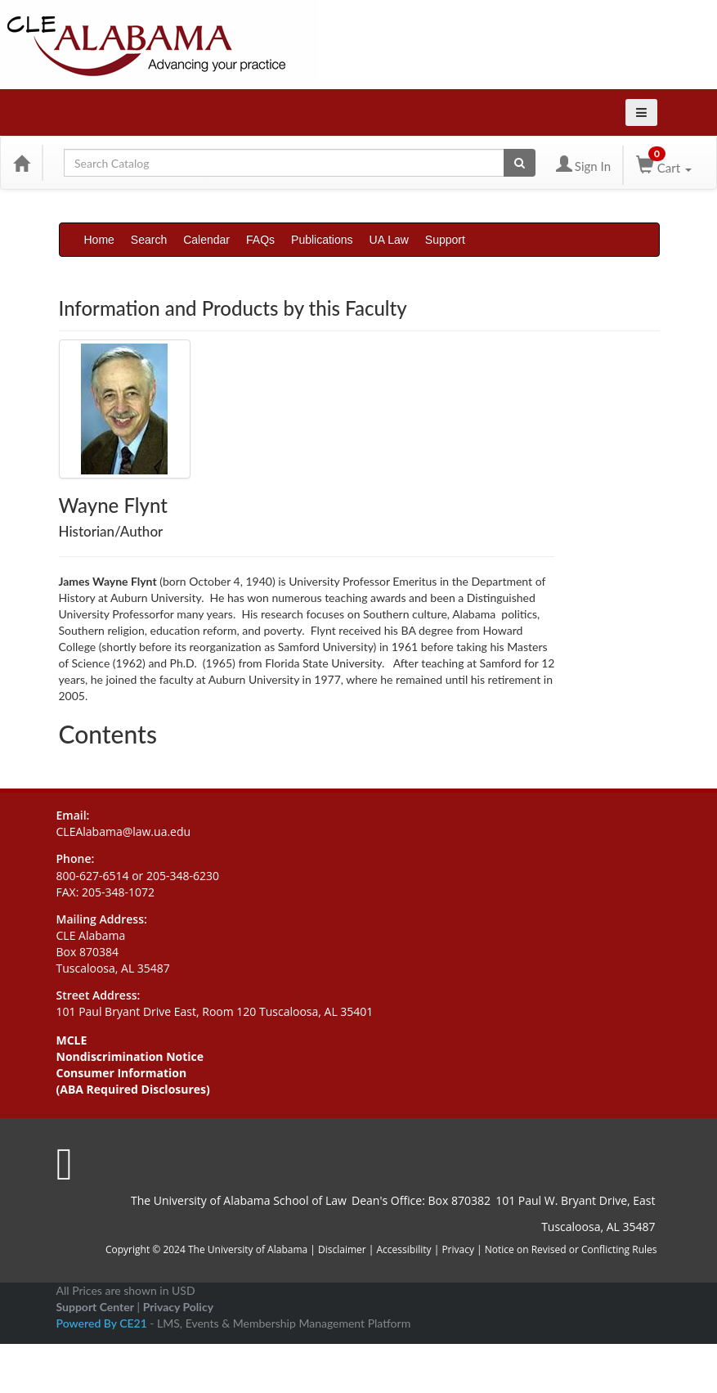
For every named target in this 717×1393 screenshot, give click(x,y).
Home (99, 239)
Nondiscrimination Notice (130, 1056)
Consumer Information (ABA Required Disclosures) (133, 1081)
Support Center (95, 1307)
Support (445, 239)
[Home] (21, 162)
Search (149, 239)
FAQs (260, 239)
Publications (322, 239)
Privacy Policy (178, 1307)
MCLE (71, 1040)
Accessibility (404, 1249)
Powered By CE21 (103, 1323)
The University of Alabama (247, 1249)
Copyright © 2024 (145, 1249)
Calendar (206, 239)
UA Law (389, 239)
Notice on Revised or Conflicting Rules (571, 1249)
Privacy (457, 1249)
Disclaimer (343, 1249)
